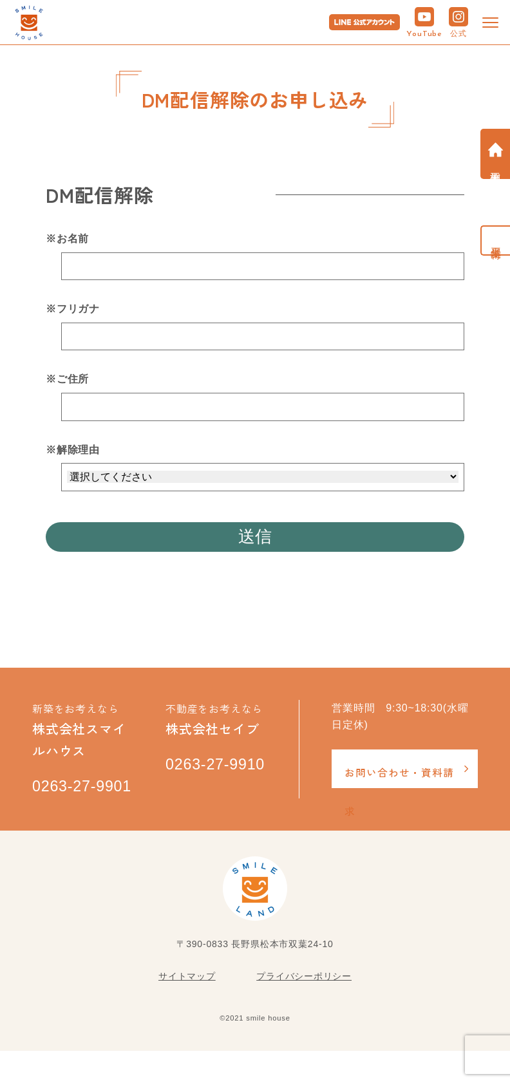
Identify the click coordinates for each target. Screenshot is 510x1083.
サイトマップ (187, 1008)
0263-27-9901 (66, 805)
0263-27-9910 (199, 783)
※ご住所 (67, 378)
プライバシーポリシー (304, 1008)
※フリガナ (73, 308)
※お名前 (67, 238)
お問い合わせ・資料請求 (399, 781)
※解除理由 (73, 449)
